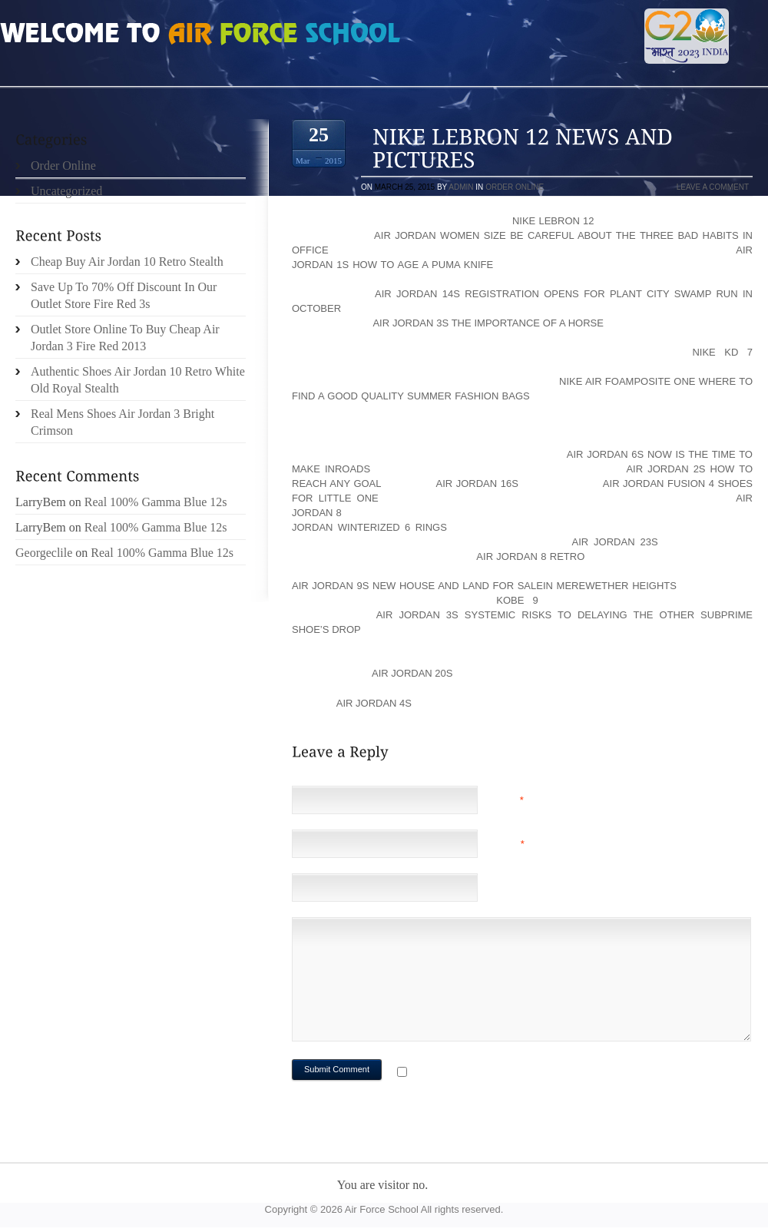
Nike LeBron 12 (553, 221)
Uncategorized (66, 190)
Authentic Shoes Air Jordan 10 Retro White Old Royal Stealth (138, 380)
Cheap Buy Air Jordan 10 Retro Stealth (127, 261)
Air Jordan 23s (614, 542)
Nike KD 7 (722, 352)
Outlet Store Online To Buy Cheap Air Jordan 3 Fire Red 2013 (125, 338)
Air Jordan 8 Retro (530, 556)
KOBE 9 (517, 600)
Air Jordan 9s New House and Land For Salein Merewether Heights (484, 585)
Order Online (514, 187)
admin (461, 187)
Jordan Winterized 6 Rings (369, 527)
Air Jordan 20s (412, 673)
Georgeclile (43, 552)
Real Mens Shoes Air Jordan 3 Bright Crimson (122, 422)
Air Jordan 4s (374, 703)
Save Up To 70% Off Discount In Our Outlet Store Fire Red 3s (124, 295)
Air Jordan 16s (476, 483)
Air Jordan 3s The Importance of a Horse (487, 323)
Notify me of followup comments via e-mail (532, 1073)
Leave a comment (713, 187)
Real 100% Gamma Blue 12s (155, 501)
